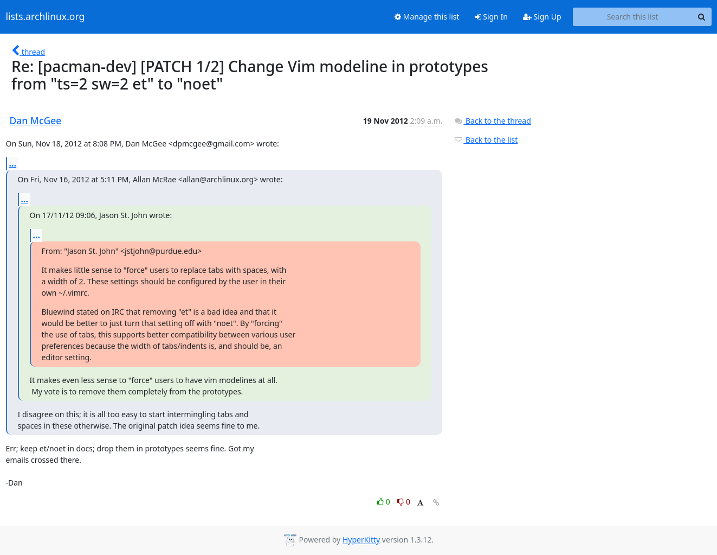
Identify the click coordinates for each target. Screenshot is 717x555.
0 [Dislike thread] (403, 501)
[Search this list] (633, 17)
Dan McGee (36, 120)
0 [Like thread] (384, 501)
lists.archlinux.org (45, 16)
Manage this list (427, 16)
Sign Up (542, 16)
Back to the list (486, 140)
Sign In (491, 16)
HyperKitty (361, 540)
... (13, 163)
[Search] (702, 17)
